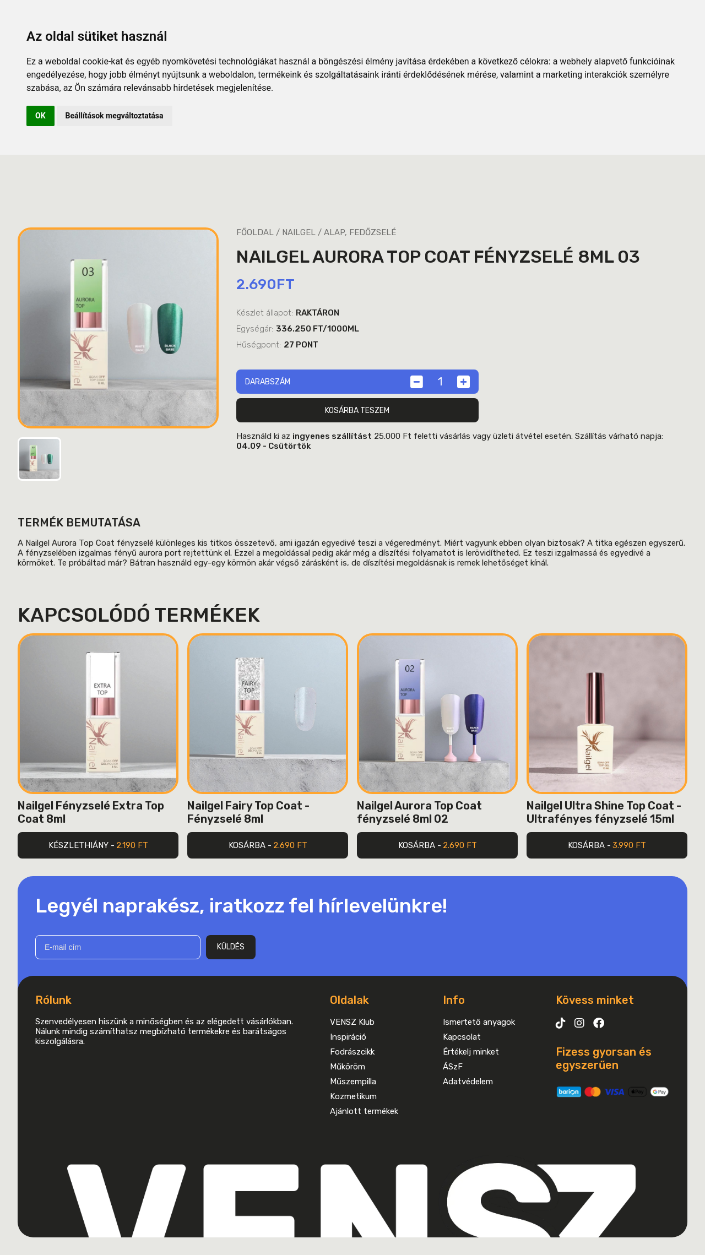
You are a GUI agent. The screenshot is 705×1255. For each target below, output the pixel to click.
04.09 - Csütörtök (273, 446)
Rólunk (53, 1000)
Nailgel (299, 232)
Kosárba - (268, 845)
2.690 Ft (290, 845)
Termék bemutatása (79, 522)
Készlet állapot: (264, 313)
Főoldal (255, 232)
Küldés (231, 947)
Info (454, 1000)
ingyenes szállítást (332, 436)
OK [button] (40, 115)
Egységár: (254, 329)
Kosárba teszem (357, 410)
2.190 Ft (132, 845)
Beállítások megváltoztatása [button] (115, 115)
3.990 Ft (629, 845)
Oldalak (349, 1000)
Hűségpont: (258, 345)
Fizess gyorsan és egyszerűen (604, 1058)
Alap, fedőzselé (360, 232)
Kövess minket (595, 1000)
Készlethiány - (98, 845)
